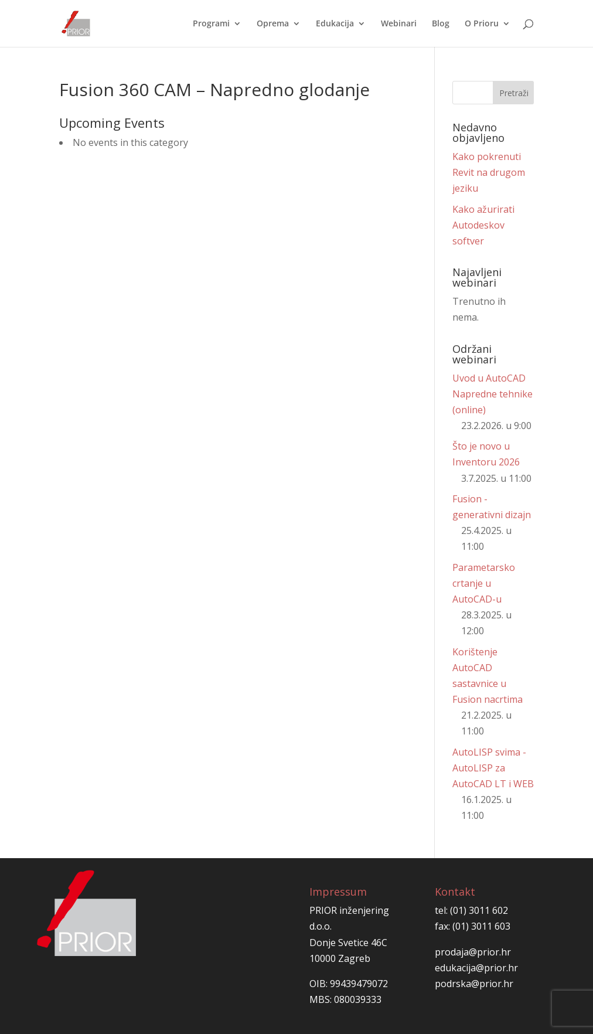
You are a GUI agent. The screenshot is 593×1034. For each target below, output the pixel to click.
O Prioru (482, 24)
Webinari (399, 24)
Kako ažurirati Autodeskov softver (483, 225)
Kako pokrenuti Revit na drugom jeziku (488, 172)
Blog (440, 24)
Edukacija (335, 24)
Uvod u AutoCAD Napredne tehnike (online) (492, 394)
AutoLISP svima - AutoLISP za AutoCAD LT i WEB (493, 768)
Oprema (273, 24)
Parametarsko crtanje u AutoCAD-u (483, 583)
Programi (211, 24)
